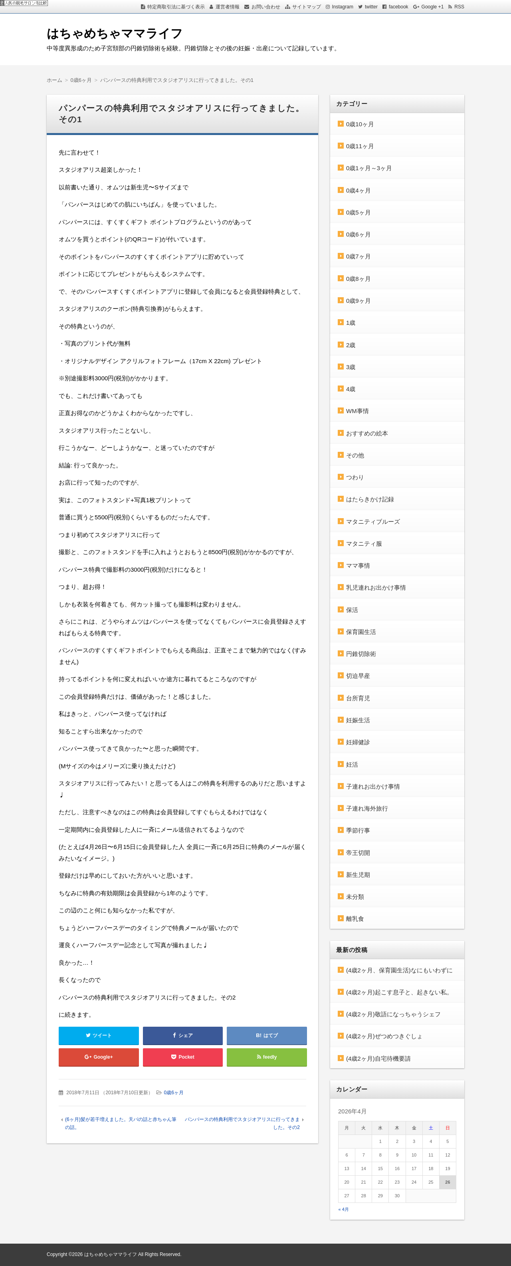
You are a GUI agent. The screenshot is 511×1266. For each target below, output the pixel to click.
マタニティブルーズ (373, 521)
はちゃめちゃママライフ (115, 33)
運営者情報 (228, 7)
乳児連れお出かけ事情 (376, 587)
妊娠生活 (358, 720)
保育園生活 (361, 631)
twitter (371, 7)
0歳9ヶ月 (358, 300)
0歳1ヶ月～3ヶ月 (369, 168)
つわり (355, 477)
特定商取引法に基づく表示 (176, 7)
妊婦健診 (358, 742)
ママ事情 (358, 565)
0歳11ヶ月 (360, 146)
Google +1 (433, 7)
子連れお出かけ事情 (373, 786)
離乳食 (355, 918)
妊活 (352, 764)
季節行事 (358, 830)
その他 (355, 455)
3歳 (350, 367)
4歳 (350, 389)
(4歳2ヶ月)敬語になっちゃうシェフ (393, 1014)
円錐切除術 (361, 653)
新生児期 (358, 874)
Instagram (342, 7)
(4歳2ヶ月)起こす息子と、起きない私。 (399, 992)
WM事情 (357, 410)
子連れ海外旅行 (367, 808)
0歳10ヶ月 (360, 124)
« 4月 (344, 1209)
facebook (398, 7)
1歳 (350, 322)
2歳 (350, 345)
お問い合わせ (266, 7)
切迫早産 (358, 675)
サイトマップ (306, 7)
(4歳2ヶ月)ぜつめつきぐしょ (384, 1036)
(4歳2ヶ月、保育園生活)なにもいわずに (399, 970)
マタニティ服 (364, 543)
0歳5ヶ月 (358, 212)
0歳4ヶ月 (358, 190)
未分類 (355, 896)
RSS (459, 7)
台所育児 (358, 698)
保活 (352, 609)
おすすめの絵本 (367, 433)
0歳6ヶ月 (173, 1092)
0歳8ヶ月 (358, 278)
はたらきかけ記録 (370, 499)
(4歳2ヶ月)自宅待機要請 (378, 1058)
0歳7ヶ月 (358, 256)
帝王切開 (358, 852)
